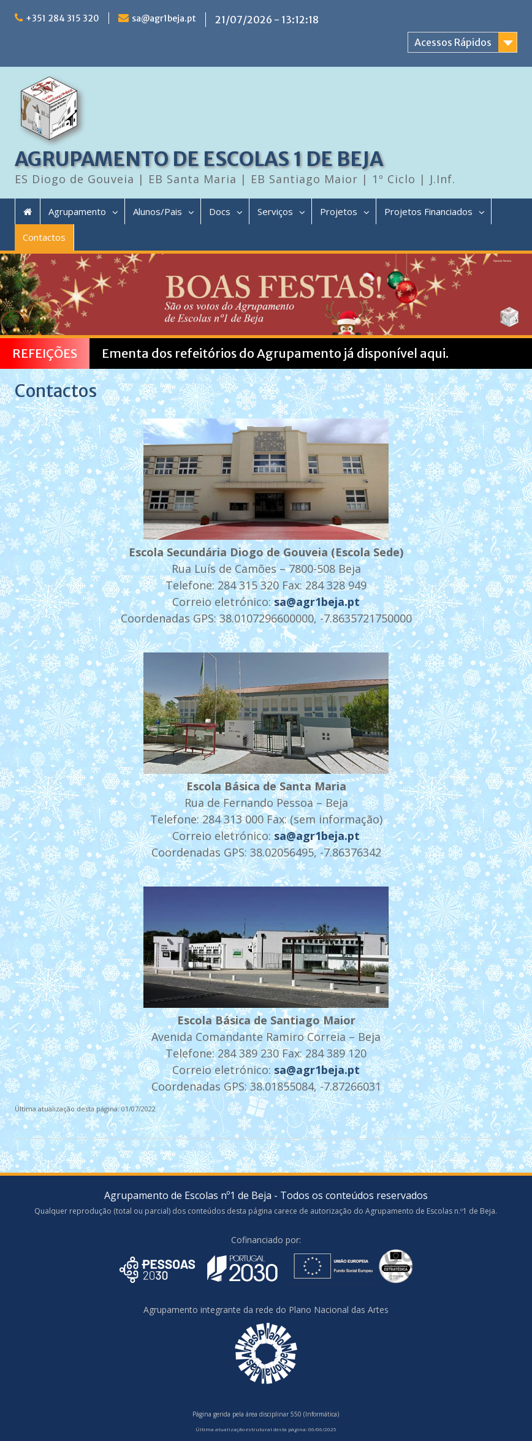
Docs (219, 211)
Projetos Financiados (428, 211)
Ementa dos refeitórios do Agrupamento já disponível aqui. (275, 353)
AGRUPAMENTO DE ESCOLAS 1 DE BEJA (199, 159)
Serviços (275, 211)
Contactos (44, 237)
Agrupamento (77, 211)
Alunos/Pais (157, 211)
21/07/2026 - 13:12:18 (267, 19)
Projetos (338, 211)
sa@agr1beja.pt (164, 18)
